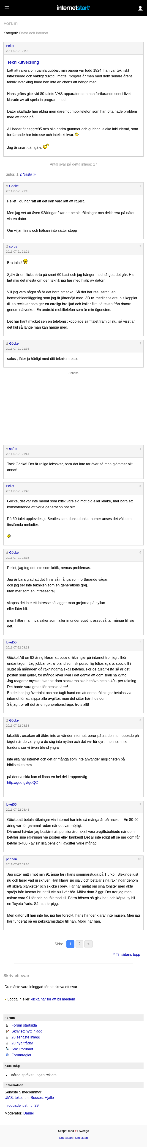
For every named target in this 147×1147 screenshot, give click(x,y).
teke (18, 1098)
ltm (26, 1098)
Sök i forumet (22, 1049)
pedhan (11, 859)
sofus (13, 246)
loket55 (11, 642)
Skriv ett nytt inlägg (26, 1031)
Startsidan (66, 1137)
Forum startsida (24, 1025)
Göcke (14, 186)
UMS (9, 1098)
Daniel (28, 1113)
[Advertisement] (73, 407)
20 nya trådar (22, 1043)
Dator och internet (33, 33)
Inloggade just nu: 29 (22, 1105)
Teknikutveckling (23, 62)
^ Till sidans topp (126, 954)
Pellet (10, 46)
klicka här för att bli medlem (52, 999)
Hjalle (49, 1098)
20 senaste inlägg (25, 1037)
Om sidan (81, 1137)
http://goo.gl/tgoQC (22, 783)
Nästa (27, 174)
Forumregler (21, 1055)
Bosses (37, 1098)
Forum (10, 23)
